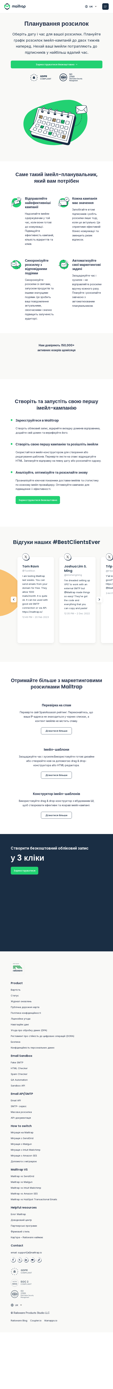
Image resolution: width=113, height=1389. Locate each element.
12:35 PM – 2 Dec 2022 (77, 613)
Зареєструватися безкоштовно (56, 64)
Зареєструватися (24, 871)
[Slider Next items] (99, 600)
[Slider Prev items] (14, 600)
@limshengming (73, 575)
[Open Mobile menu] (105, 6)
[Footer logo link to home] (56, 969)
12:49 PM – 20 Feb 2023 (35, 617)
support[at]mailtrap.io (30, 1253)
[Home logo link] (16, 6)
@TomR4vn (28, 570)
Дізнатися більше (56, 731)
